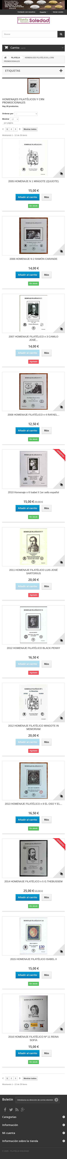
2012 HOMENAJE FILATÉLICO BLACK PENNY (33, 648)
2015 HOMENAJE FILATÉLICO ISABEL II (33, 959)
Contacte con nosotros (26, 12)
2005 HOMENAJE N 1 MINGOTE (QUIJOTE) (33, 181)
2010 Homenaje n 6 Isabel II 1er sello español (33, 492)
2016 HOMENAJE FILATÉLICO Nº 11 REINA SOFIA (33, 1038)
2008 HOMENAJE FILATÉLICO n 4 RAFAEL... (33, 414)
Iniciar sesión (58, 12)
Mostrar (5, 119)
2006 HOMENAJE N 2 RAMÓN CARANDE (33, 259)
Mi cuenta (8, 1133)
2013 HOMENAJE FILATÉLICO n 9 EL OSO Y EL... (33, 803)
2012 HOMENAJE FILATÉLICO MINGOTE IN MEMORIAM (33, 727)
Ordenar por (7, 113)
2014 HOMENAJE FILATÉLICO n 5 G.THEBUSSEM (33, 881)
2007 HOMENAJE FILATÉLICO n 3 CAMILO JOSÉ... (33, 338)
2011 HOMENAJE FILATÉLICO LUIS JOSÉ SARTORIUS (33, 572)
